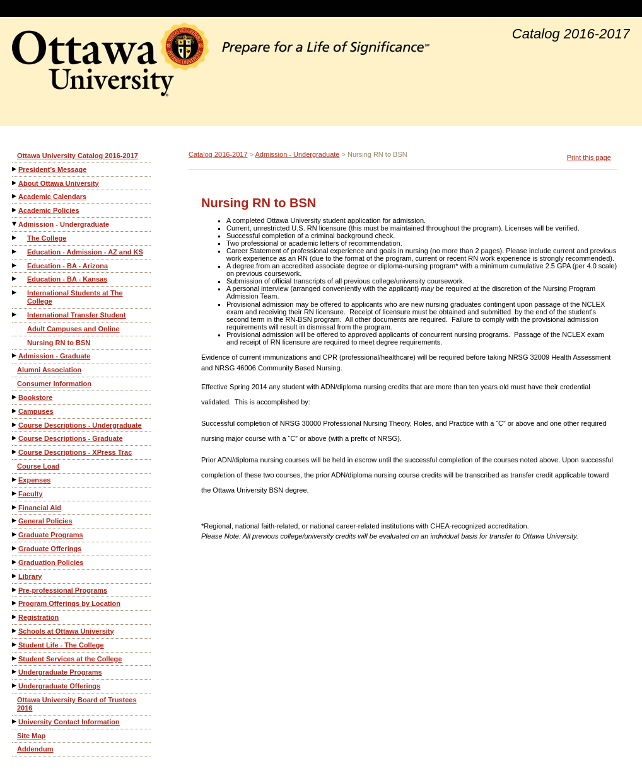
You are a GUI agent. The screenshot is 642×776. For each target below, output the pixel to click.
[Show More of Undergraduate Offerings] (15, 685)
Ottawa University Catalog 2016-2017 (77, 155)
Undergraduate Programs (60, 672)
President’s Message (52, 169)
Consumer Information (54, 383)
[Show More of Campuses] (15, 411)
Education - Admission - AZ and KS (85, 252)
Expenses (34, 480)
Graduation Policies (50, 562)
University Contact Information (69, 722)
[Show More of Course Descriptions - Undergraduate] (15, 425)
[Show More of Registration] (15, 617)
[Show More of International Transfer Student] (15, 314)
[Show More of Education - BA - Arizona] (15, 265)
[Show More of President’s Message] (15, 169)
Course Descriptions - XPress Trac (75, 452)
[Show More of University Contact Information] (15, 721)
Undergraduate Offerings (59, 686)
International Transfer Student (76, 315)
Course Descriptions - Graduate (70, 438)
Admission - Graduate (54, 356)
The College (46, 238)
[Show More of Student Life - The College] (15, 645)
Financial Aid (39, 507)
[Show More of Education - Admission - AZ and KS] (15, 251)
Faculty (30, 494)
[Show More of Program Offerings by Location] (15, 603)
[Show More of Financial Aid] (15, 507)
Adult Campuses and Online (73, 329)
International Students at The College (75, 297)
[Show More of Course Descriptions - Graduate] (15, 438)
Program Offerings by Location (69, 603)
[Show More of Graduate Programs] (15, 534)
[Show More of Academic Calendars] (15, 196)
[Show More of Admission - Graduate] (15, 355)
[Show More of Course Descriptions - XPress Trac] (15, 452)
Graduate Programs (50, 535)
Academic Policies (48, 210)
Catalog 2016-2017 (218, 154)
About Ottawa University (58, 183)
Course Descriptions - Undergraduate (80, 425)
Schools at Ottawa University (66, 631)
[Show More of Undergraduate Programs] (15, 672)
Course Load (38, 466)
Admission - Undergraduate (63, 224)
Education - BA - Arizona (67, 266)
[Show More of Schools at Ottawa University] (15, 631)
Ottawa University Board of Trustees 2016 (77, 704)
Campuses (36, 411)
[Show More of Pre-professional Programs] (15, 590)
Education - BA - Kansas (67, 279)
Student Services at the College (70, 659)
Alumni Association (49, 370)
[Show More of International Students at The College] (15, 292)
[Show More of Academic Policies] (15, 210)
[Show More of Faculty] (15, 493)
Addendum (35, 749)
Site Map (31, 735)
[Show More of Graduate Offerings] (15, 548)
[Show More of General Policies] (15, 520)
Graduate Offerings (49, 548)
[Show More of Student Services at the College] (15, 658)
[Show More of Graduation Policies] (15, 562)
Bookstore (35, 397)
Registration (38, 617)
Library (30, 576)
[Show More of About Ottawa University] (15, 183)
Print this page (589, 157)
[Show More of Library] (15, 576)
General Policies (45, 521)
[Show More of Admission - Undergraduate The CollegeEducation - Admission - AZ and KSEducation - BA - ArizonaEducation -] (15, 224)
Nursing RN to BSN (58, 342)
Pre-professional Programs (62, 590)
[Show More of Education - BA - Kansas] (15, 279)
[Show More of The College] (15, 238)
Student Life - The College (61, 645)
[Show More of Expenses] (15, 479)
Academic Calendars (52, 196)
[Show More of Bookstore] (15, 397)
